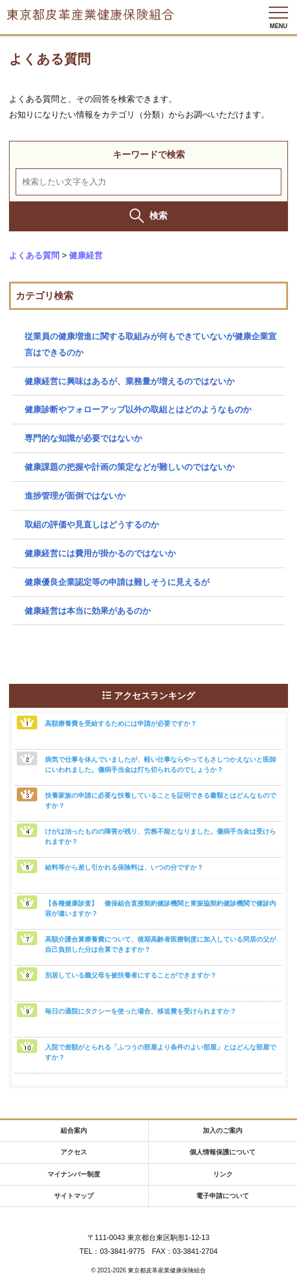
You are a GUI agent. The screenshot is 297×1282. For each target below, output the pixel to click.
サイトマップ (74, 1195)
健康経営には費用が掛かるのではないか (100, 553)
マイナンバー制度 (73, 1174)
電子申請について (222, 1195)
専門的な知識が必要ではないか (83, 438)
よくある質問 (34, 255)
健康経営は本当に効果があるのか (88, 611)
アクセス (74, 1152)
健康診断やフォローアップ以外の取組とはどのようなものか (138, 409)
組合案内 (74, 1130)
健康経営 (86, 255)
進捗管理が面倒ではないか (75, 495)
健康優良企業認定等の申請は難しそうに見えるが (117, 582)
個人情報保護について (223, 1152)
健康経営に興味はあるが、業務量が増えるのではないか (130, 381)
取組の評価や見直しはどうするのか (92, 524)
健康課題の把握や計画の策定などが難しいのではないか (130, 467)
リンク (223, 1174)
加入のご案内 (222, 1130)
